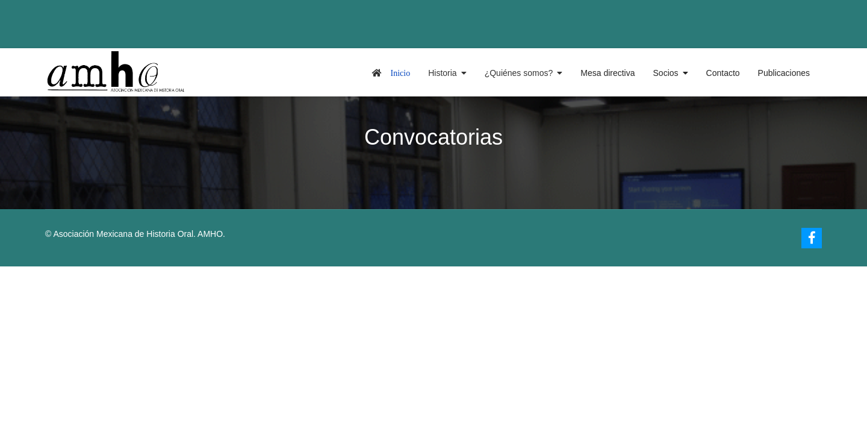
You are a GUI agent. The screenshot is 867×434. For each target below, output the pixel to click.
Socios (666, 73)
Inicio (401, 73)
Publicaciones (784, 73)
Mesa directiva (607, 73)
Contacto (723, 73)
